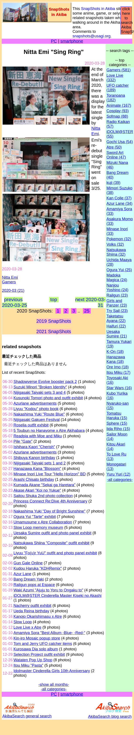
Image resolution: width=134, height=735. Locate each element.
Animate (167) (119, 105)
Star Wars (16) (119, 388)
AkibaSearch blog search (110, 714)
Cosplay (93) (118, 111)
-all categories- (54, 689)
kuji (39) (114, 182)
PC (54, 41)
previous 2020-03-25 (14, 302)
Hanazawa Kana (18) (116, 359)
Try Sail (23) (117, 311)
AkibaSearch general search (27, 713)
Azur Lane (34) (119, 203)
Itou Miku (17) (119, 372)
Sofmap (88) (117, 116)
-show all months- (53, 684)
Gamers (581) (119, 70)
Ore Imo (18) (118, 367)
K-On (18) (115, 351)
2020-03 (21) (13, 290)
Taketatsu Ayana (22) (116, 318)
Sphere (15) (117, 423)
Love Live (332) (115, 77)
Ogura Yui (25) (119, 270)
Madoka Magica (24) (117, 277)
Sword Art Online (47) (116, 154)
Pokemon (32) (119, 239)
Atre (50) (114, 147)
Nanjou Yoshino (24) (117, 287)
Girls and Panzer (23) (117, 303)
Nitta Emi (10, 277)
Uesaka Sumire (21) (117, 333)
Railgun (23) (117, 295)
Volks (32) (115, 244)
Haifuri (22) (116, 326)
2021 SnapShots (53, 331)
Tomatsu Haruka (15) (117, 415)
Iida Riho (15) (118, 429)
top (54, 299)
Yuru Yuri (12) (119, 474)
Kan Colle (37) (119, 198)
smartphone (71, 41)
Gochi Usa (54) (120, 142)
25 (87, 311)
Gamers (9, 282)
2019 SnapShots (53, 321)
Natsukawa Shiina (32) (116, 252)
